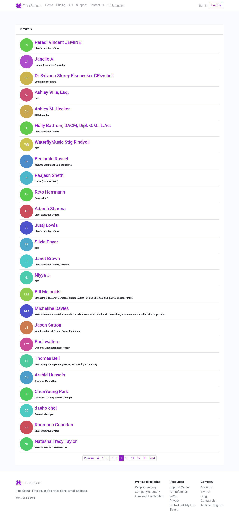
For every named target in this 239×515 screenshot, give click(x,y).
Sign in (202, 5)
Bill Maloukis (47, 291)
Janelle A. (45, 59)
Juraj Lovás (46, 225)
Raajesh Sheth (49, 175)
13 (144, 458)
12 (138, 458)
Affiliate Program (212, 505)
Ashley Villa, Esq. (52, 92)
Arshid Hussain (50, 375)
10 (126, 458)
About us (207, 487)
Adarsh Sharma (50, 208)
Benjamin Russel (51, 158)
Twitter (205, 492)
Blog (204, 496)
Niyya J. (43, 275)
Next (152, 458)
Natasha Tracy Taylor (56, 441)
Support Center (180, 487)
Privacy (174, 500)
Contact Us (208, 500)
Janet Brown (47, 258)
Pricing (61, 5)
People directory (145, 487)
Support (81, 5)
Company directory (147, 492)
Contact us (97, 5)
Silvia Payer (46, 242)
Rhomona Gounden (54, 424)
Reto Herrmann (50, 192)
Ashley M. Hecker (52, 109)
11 (132, 458)
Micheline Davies (52, 308)
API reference (179, 492)
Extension (116, 5)
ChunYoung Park (51, 391)
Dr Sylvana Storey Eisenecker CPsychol (74, 75)
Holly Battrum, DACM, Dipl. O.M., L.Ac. (73, 125)
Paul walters (47, 341)
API (71, 5)
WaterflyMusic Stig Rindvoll (62, 142)
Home (49, 5)
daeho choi (46, 408)
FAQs (173, 496)
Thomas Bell (47, 358)
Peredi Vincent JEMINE (58, 42)
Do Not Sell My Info (182, 505)
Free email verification (149, 496)
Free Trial (216, 5)
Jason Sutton (48, 325)
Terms (174, 509)
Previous (89, 458)
